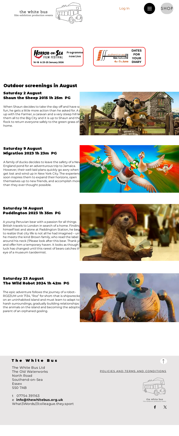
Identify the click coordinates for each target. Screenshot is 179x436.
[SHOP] (167, 8)
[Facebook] (155, 407)
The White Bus (35, 360)
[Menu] (149, 8)
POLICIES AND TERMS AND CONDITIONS (133, 371)
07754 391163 (28, 396)
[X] (165, 407)
